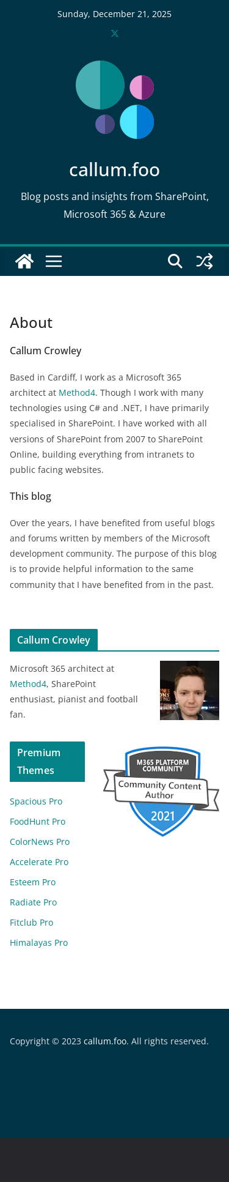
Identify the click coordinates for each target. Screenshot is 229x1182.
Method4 (77, 392)
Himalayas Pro (39, 942)
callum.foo (114, 169)
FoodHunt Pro (37, 821)
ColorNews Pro (40, 841)
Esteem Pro (33, 882)
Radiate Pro (33, 902)
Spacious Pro (36, 801)
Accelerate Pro (39, 862)
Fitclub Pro (31, 922)
